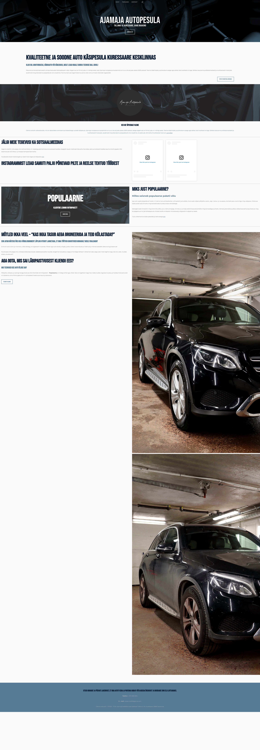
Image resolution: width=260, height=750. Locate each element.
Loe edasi (169, 133)
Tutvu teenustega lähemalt (225, 79)
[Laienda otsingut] (142, 2)
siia (43, 157)
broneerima (65, 214)
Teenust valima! (7, 282)
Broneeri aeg (130, 32)
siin (164, 216)
